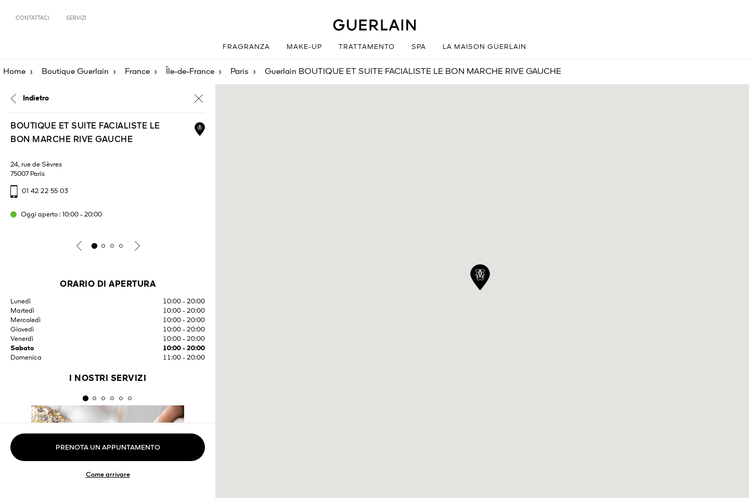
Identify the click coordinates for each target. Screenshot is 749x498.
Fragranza (246, 47)
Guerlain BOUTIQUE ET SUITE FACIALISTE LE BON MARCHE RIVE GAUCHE (413, 72)
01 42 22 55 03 (45, 191)
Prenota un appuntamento (108, 447)
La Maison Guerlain (484, 47)
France (137, 72)
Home (14, 72)
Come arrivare (108, 474)
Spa (418, 47)
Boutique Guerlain (75, 72)
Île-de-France (190, 72)
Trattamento (367, 47)
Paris (239, 72)
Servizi (76, 18)
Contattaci (32, 18)
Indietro (36, 98)
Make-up (304, 47)
